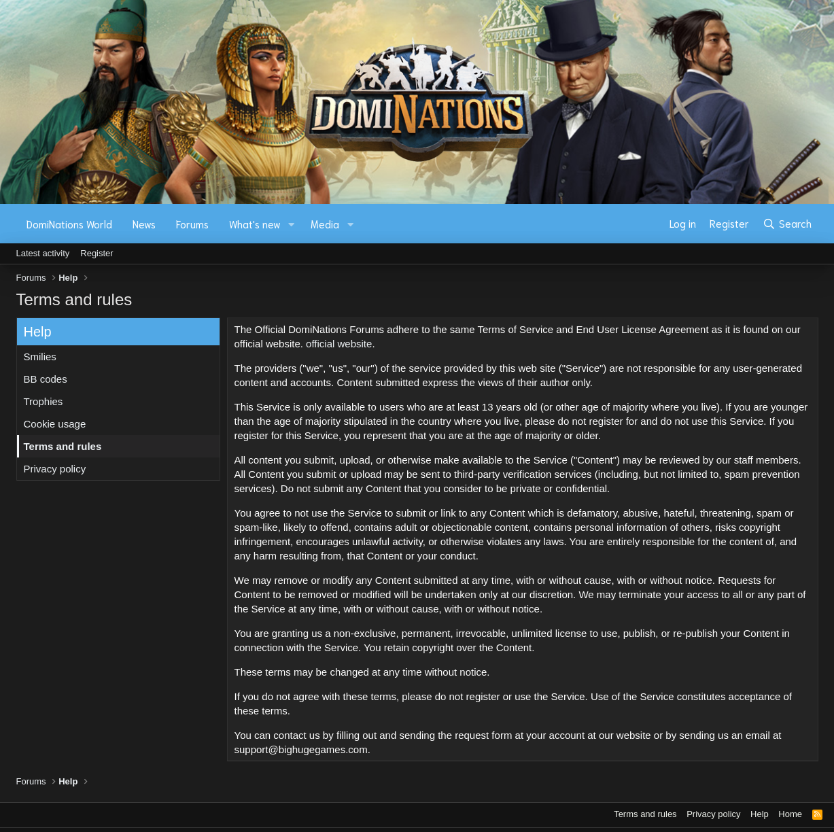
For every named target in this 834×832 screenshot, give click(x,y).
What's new (255, 223)
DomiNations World (69, 223)
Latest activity (43, 253)
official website (339, 343)
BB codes (45, 379)
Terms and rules (63, 446)
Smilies (40, 356)
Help (759, 814)
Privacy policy (55, 468)
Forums (192, 223)
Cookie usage (55, 424)
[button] (290, 224)
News (144, 223)
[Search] (787, 223)
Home (790, 814)
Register (96, 253)
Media (325, 223)
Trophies (43, 401)
